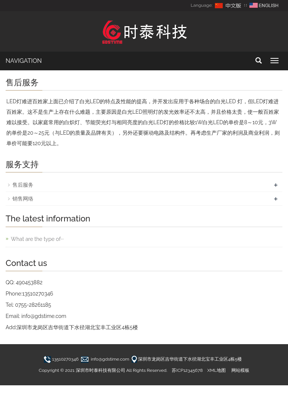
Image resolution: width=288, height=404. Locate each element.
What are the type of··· (37, 239)
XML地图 (216, 370)
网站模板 (240, 370)
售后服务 (22, 185)
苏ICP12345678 (187, 370)
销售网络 (22, 199)
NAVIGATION (24, 60)
